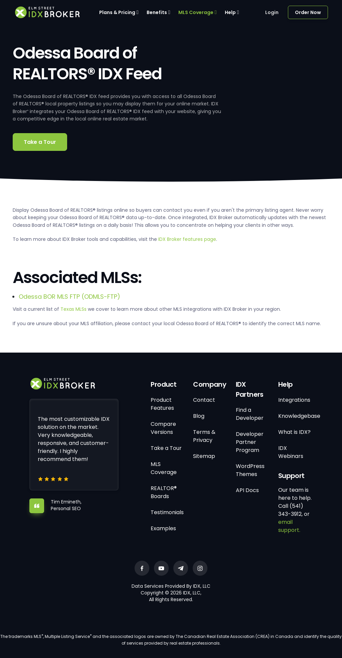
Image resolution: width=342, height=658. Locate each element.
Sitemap (204, 456)
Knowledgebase (299, 416)
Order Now (308, 12)
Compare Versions (163, 428)
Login (272, 12)
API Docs (247, 490)
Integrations (294, 400)
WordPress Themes (250, 470)
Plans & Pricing (117, 12)
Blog (198, 416)
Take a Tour (40, 142)
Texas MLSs (73, 309)
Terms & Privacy (204, 436)
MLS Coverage (195, 12)
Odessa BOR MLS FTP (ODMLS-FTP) (69, 296)
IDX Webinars (290, 452)
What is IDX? (294, 432)
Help (230, 12)
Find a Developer (250, 414)
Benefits (157, 12)
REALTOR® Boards (164, 492)
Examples (163, 528)
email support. (289, 526)
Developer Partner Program (250, 442)
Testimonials (167, 512)
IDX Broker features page (187, 239)
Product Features (162, 404)
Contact (204, 400)
